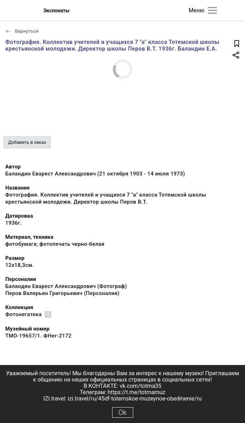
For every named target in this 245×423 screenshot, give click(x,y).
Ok (122, 412)
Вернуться (21, 31)
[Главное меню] (212, 10)
